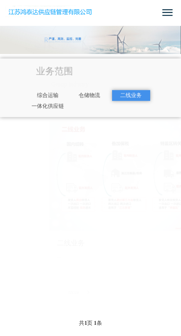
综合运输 (48, 100)
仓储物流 (89, 100)
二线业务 (131, 100)
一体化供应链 (48, 111)
